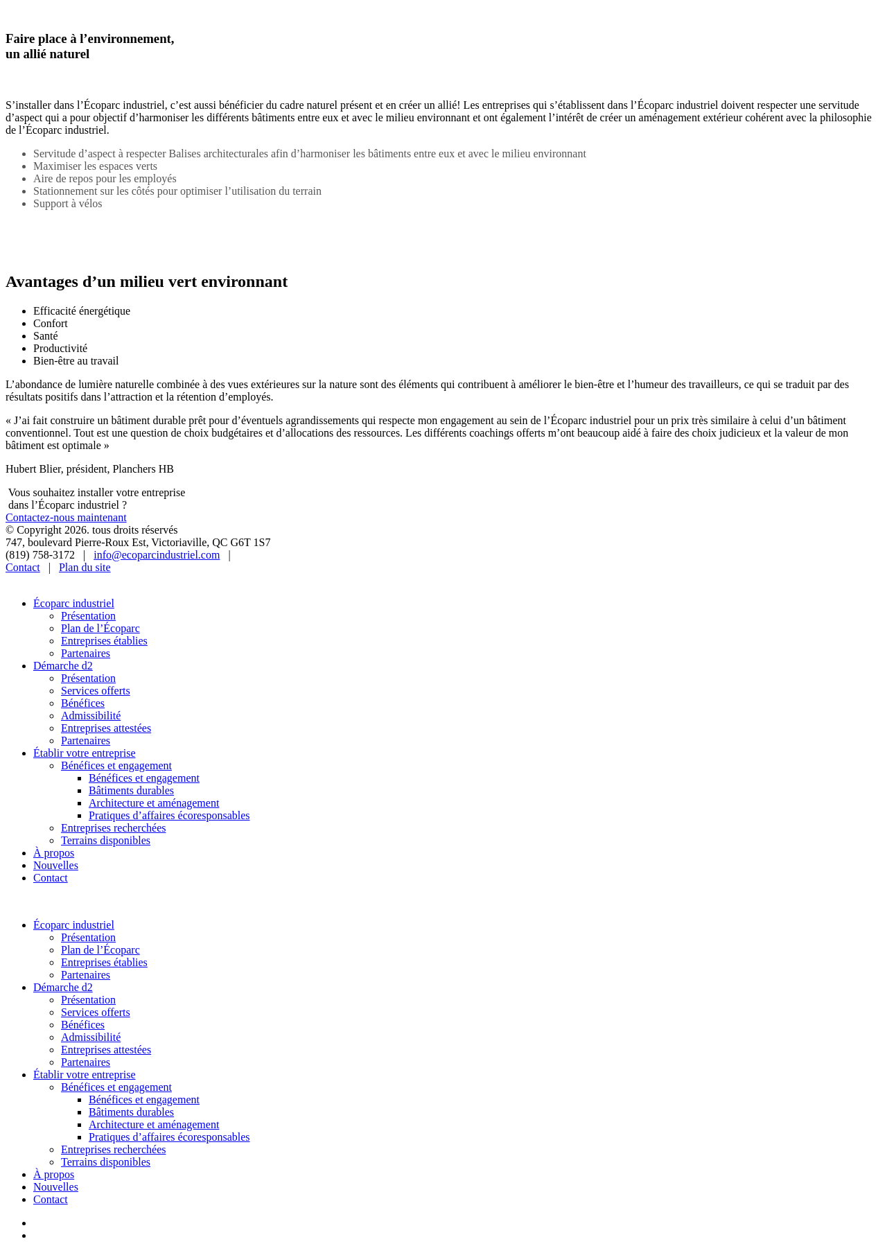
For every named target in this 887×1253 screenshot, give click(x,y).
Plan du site (85, 567)
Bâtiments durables (131, 790)
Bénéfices (83, 703)
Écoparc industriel (73, 603)
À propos (53, 853)
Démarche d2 (63, 666)
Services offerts (95, 690)
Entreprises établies (104, 641)
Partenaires (85, 653)
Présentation (88, 616)
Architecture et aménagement (154, 803)
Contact (23, 567)
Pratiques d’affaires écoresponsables (169, 815)
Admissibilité (91, 715)
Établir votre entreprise (84, 753)
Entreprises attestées (106, 728)
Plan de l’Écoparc (100, 628)
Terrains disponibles (105, 840)
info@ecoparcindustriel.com (157, 555)
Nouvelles (55, 865)
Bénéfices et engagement (116, 765)
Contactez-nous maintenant (66, 517)
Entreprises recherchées (113, 828)
